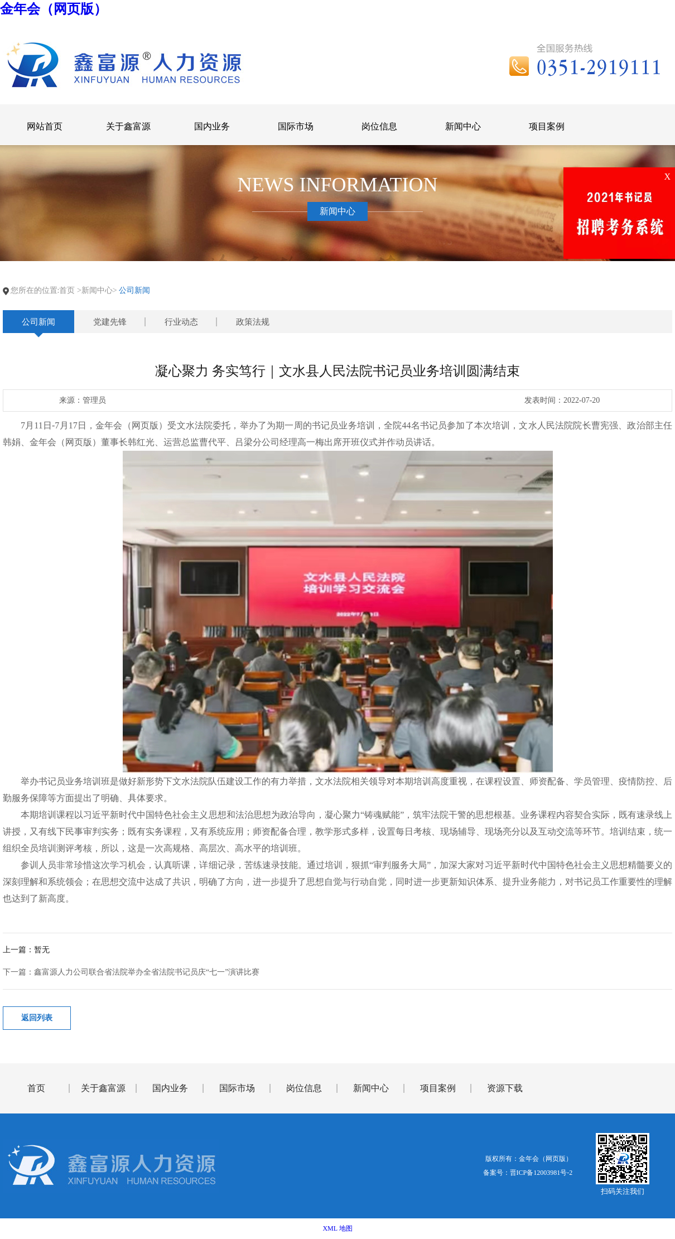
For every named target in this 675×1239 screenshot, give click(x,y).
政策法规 (252, 321)
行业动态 (181, 321)
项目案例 (438, 1088)
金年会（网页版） (53, 9)
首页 (67, 290)
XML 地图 (337, 1228)
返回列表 (36, 1018)
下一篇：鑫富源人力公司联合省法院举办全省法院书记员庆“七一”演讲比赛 (131, 972)
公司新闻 (38, 321)
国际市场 (237, 1088)
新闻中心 (371, 1088)
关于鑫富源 (103, 1088)
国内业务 (170, 1088)
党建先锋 (110, 321)
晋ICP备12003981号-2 (541, 1173)
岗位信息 (304, 1088)
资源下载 (505, 1088)
